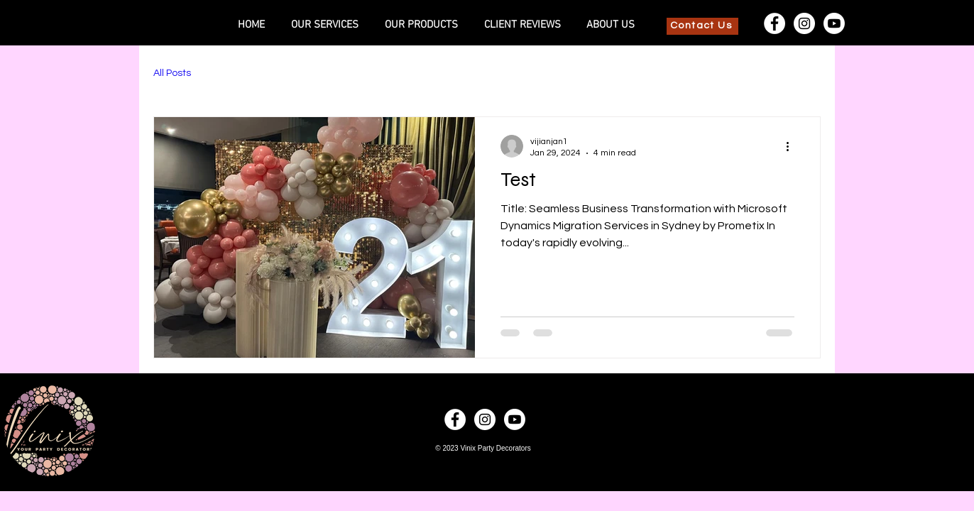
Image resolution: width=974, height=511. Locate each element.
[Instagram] (804, 23)
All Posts (172, 73)
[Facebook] (774, 23)
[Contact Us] (702, 26)
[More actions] (792, 146)
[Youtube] (834, 23)
